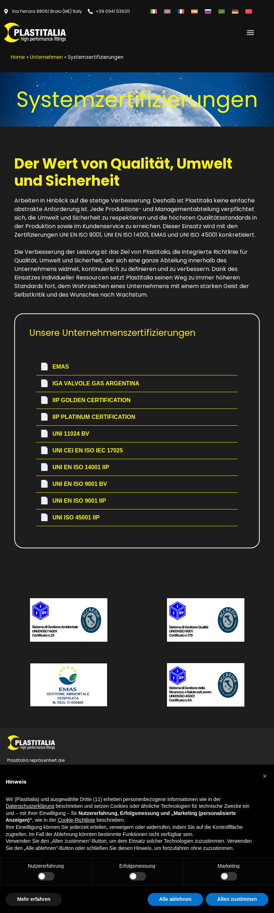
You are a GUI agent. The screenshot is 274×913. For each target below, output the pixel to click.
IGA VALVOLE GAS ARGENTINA (89, 383)
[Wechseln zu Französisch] (181, 11)
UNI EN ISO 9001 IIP (73, 501)
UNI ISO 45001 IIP (70, 517)
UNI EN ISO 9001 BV (73, 484)
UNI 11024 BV (64, 433)
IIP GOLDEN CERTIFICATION (85, 400)
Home (18, 57)
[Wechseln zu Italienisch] (154, 11)
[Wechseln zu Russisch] (208, 11)
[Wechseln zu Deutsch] (235, 11)
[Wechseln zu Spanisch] (194, 11)
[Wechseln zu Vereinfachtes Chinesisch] (248, 11)
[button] (250, 32)
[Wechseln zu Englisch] (167, 11)
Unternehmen (46, 57)
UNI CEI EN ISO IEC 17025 (81, 450)
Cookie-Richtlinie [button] (76, 820)
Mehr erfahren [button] (33, 899)
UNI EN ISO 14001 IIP (74, 467)
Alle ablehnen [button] (175, 899)
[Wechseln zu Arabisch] (221, 11)
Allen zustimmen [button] (237, 899)
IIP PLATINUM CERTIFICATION (87, 417)
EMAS (54, 366)
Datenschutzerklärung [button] (30, 806)
